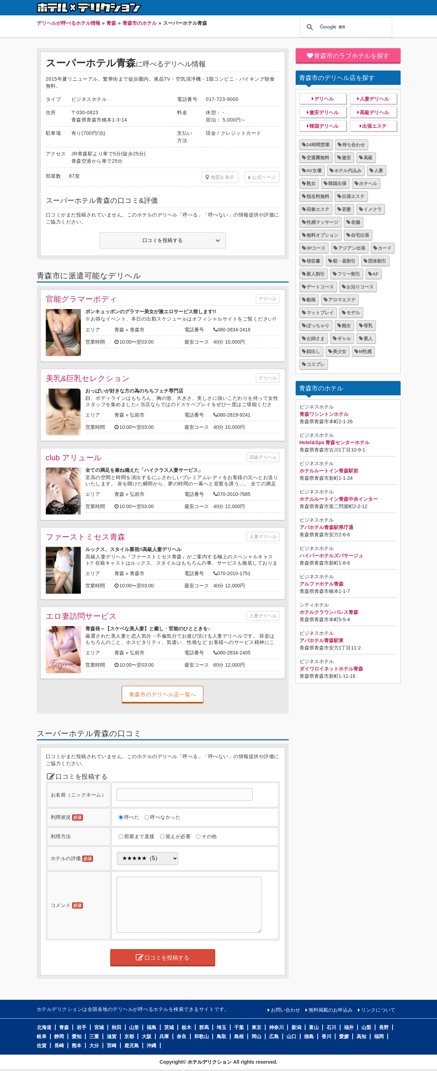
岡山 (256, 1036)
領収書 (313, 261)
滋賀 (112, 1036)
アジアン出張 (351, 248)
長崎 (59, 1045)
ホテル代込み (347, 170)
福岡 (379, 1036)
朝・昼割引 (344, 261)
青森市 (137, 329)
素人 (368, 338)
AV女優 (314, 170)
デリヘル (268, 298)
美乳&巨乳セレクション (88, 378)
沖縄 (151, 1045)
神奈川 (276, 1027)
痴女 (346, 325)
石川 (331, 1027)
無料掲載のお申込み (331, 1010)
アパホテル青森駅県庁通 (326, 527)
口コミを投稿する (162, 240)
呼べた (132, 817)
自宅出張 (360, 235)
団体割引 (377, 261)
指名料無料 (317, 196)
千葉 (239, 1027)
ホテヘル (368, 183)
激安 (346, 157)
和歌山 (201, 1036)
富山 (314, 1027)
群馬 (204, 1027)
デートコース (320, 286)
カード (385, 248)
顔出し (313, 351)
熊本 (77, 1045)
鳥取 (221, 1036)
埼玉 (221, 1027)
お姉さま (315, 338)
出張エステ (374, 126)
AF (376, 274)
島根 (239, 1036)
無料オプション (322, 235)
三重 (94, 1036)
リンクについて (378, 1010)
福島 (151, 1027)
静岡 (59, 1036)
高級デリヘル (263, 457)
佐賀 (42, 1045)
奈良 (181, 1036)
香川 (326, 1036)
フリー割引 (348, 274)
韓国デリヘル (324, 126)
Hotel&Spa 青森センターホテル (334, 442)
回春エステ (317, 209)
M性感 (365, 351)
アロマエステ (341, 299)
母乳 (368, 325)
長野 (384, 1027)
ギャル (344, 338)
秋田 (116, 1027)
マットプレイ (320, 312)
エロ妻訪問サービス (81, 616)
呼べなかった (165, 817)
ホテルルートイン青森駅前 (328, 471)
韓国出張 (337, 183)
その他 (209, 836)
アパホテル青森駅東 (321, 640)
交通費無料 (317, 157)
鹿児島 (131, 1045)
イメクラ (373, 209)
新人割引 (315, 274)
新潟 (296, 1027)
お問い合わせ (285, 1010)
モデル (353, 312)
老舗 (355, 222)
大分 (94, 1045)
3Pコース (316, 248)
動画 (311, 299)
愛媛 (344, 1036)
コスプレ (315, 364)
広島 (274, 1036)
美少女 (339, 351)
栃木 (186, 1027)
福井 (349, 1027)
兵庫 (164, 1036)
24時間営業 (318, 144)
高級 (368, 157)
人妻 (378, 170)
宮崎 (112, 1045)
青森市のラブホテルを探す (351, 55)
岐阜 (42, 1036)
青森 (119, 329)
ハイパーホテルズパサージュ (331, 555)
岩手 (81, 1027)
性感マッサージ (322, 222)
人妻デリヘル (263, 536)
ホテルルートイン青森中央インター (338, 499)
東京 (256, 1027)
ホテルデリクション (210, 1062)
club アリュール (74, 457)
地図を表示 (219, 177)
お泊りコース (360, 286)
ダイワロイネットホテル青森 (331, 669)
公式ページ (264, 177)
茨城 (169, 1027)
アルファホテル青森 (321, 584)
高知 (361, 1036)
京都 (129, 1036)
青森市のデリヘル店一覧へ (162, 694)
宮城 (99, 1027)
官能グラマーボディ (81, 299)
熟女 (311, 183)
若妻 (346, 209)
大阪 (146, 1036)
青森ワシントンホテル (323, 414)
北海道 (44, 1027)
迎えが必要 (178, 836)
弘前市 (137, 415)
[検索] (345, 27)
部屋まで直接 (139, 836)
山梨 (366, 1027)
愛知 (77, 1036)
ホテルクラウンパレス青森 (328, 612)
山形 (134, 1027)
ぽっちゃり (317, 325)
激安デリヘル (324, 112)
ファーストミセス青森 (85, 537)
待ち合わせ (353, 144)
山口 (291, 1036)
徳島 (309, 1036)
